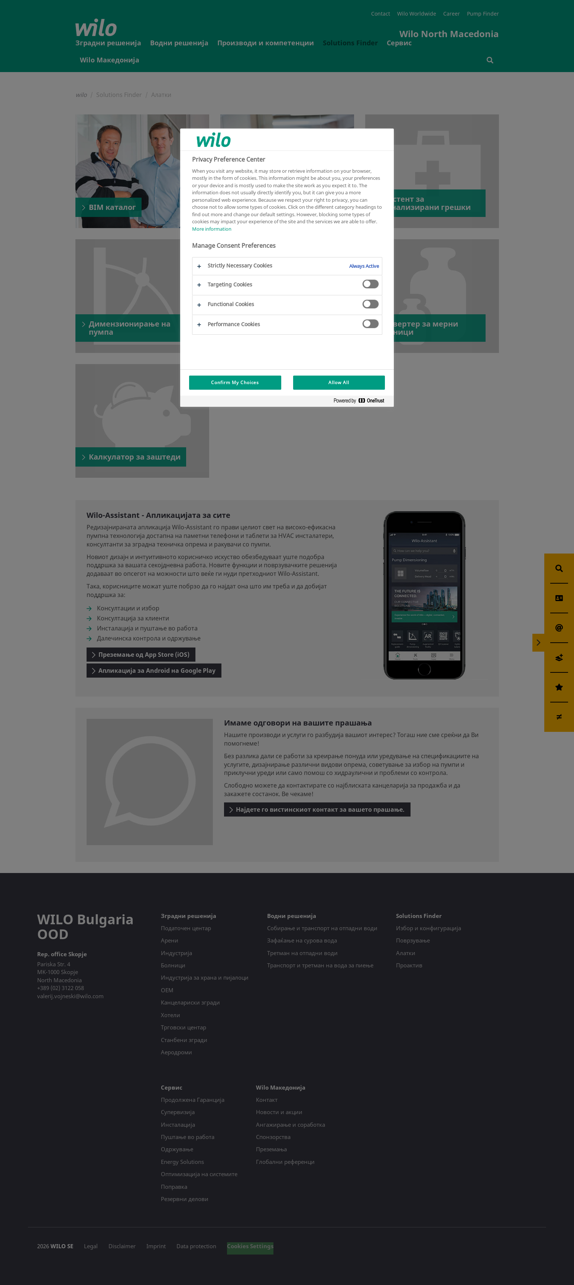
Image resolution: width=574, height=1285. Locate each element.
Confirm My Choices (235, 382)
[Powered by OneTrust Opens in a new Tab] (362, 402)
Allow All (338, 382)
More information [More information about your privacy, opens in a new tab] (211, 228)
